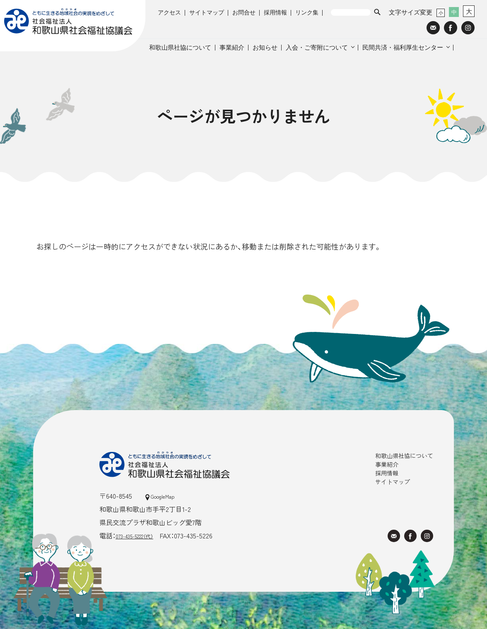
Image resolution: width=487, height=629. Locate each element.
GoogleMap (164, 496)
